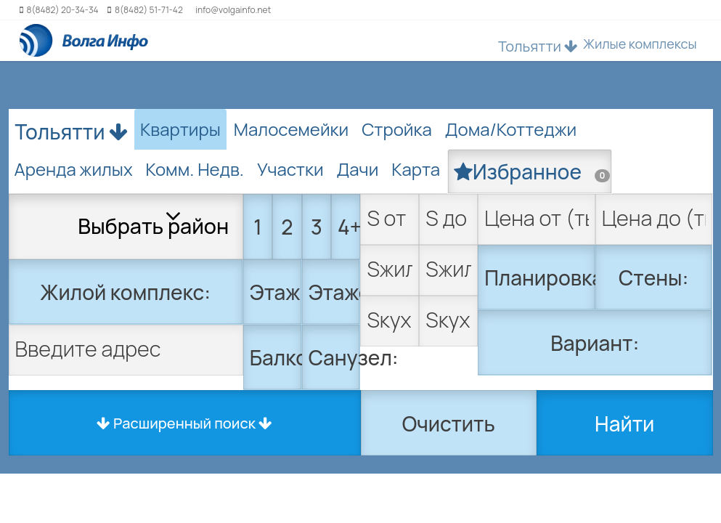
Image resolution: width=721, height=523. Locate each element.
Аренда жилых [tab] (74, 169)
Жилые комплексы (640, 43)
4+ (349, 226)
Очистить (448, 423)
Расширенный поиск (184, 423)
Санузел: (335, 357)
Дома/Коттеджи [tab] (511, 129)
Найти (624, 423)
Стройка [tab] (397, 129)
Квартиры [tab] (180, 129)
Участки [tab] (290, 169)
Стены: (653, 277)
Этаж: (276, 292)
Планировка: (539, 277)
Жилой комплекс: (125, 292)
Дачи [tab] (358, 169)
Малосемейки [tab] (291, 129)
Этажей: (335, 292)
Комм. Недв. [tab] (195, 169)
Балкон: (276, 357)
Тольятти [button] (538, 46)
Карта (415, 169)
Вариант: (594, 343)
